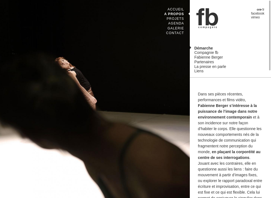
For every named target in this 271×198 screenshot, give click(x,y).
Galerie (176, 28)
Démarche (203, 48)
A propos (174, 14)
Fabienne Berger (208, 57)
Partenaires (204, 62)
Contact (175, 33)
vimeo (255, 17)
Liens (198, 71)
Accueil (176, 9)
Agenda (176, 23)
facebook (257, 13)
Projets (175, 19)
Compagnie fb (206, 52)
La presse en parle (210, 66)
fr (263, 10)
